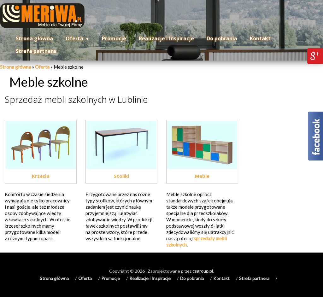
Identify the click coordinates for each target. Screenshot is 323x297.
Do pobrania (222, 38)
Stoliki (121, 176)
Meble (202, 176)
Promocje (114, 38)
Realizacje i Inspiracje (166, 38)
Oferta (74, 38)
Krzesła (41, 176)
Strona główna (34, 38)
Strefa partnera (36, 51)
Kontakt (260, 38)
